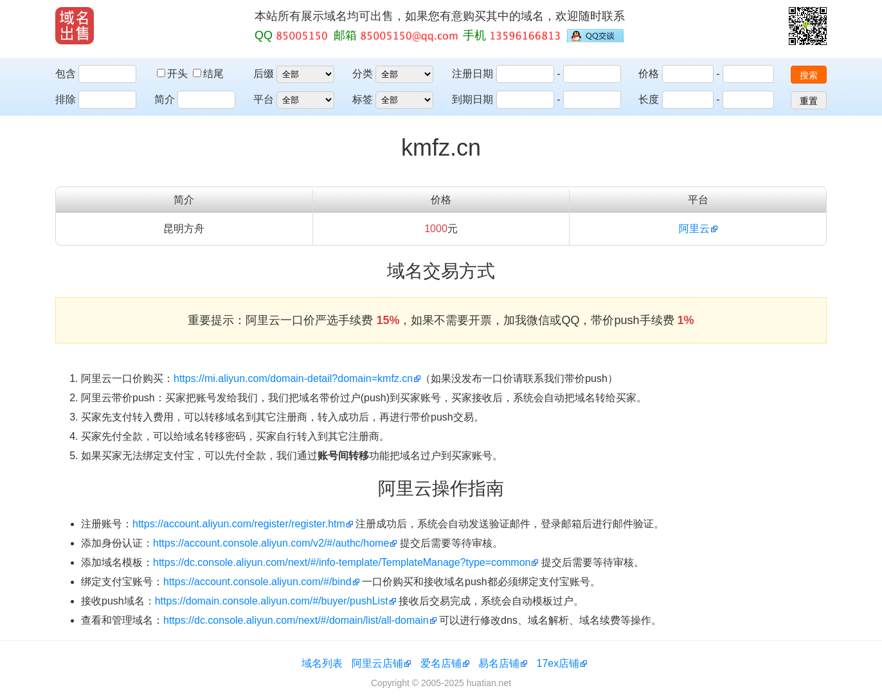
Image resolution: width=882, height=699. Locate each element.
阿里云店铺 (377, 663)
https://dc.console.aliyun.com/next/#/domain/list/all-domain (296, 620)
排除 (65, 99)
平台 (263, 99)
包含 (65, 73)
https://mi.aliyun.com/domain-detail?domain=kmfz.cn (293, 378)
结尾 (208, 73)
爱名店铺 (441, 663)
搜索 (809, 75)
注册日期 (472, 73)
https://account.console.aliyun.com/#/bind (257, 581)
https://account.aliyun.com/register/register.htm (238, 523)
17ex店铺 (558, 663)
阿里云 (694, 228)
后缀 (263, 73)
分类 (362, 73)
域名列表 (322, 663)
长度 (648, 99)
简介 (164, 99)
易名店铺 (498, 663)
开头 (173, 73)
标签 (362, 99)
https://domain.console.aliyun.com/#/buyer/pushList (271, 600)
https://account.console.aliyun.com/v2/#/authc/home (271, 543)
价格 (648, 73)
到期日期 (472, 99)
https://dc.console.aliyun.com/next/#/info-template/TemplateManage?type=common (341, 562)
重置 (809, 101)
